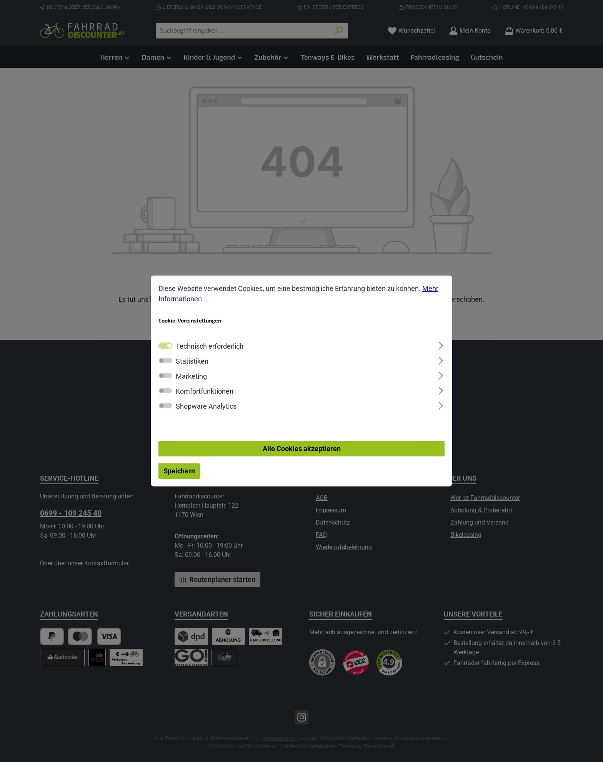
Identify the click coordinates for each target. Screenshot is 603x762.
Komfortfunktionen (204, 392)
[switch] (165, 361)
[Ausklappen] (441, 345)
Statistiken (192, 362)
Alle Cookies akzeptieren (302, 449)
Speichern (179, 471)
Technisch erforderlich (209, 347)
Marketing (191, 377)
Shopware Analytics (206, 407)
